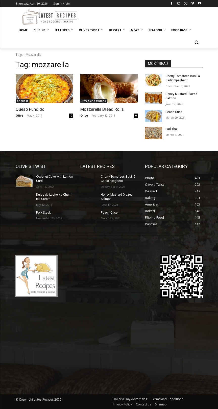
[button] (197, 42)
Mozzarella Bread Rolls (102, 109)
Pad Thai (171, 129)
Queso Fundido (30, 109)
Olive (19, 115)
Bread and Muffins (94, 101)
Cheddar (22, 101)
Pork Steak (43, 212)
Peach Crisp (173, 112)
